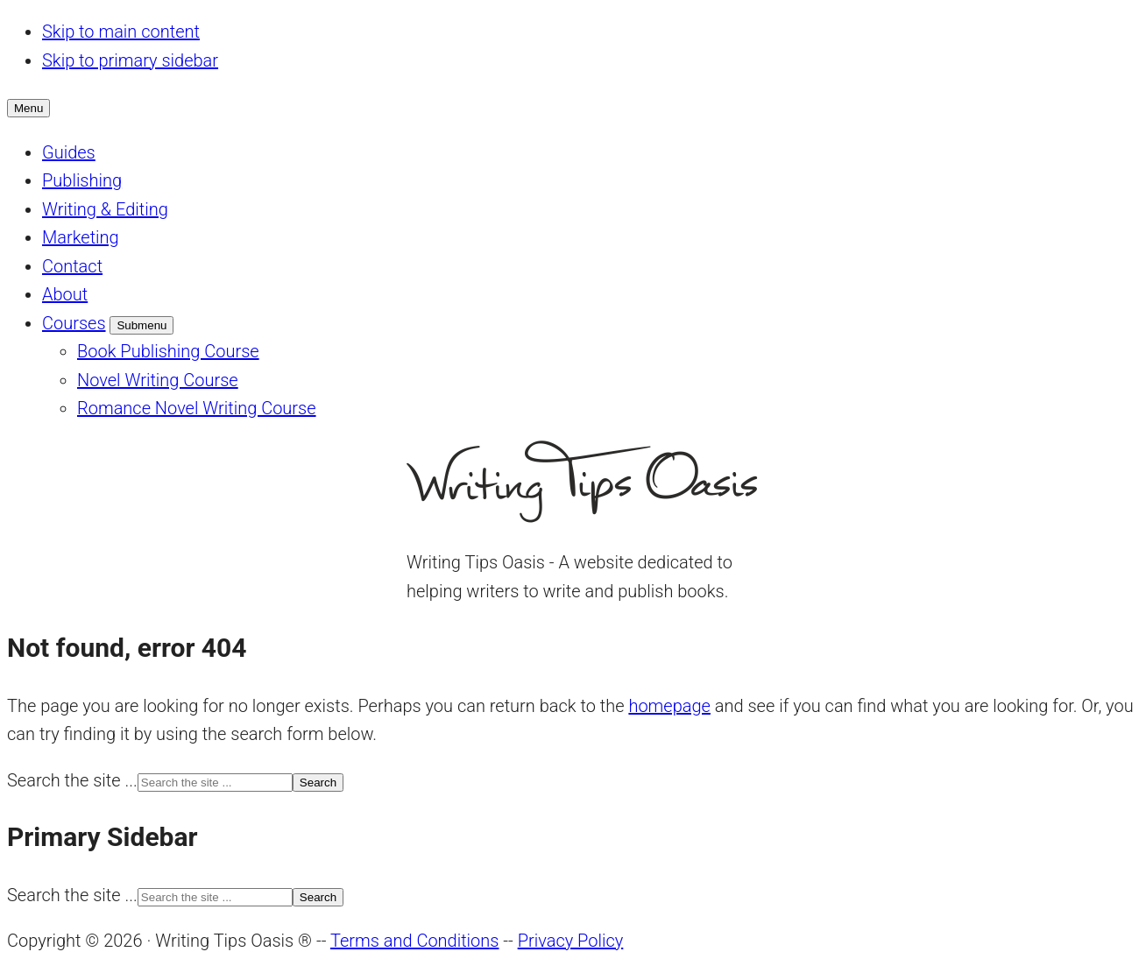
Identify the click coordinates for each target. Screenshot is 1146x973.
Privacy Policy (571, 940)
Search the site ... (72, 780)
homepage (669, 705)
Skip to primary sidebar (130, 60)
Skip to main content (121, 31)
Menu (28, 108)
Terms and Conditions (414, 940)
